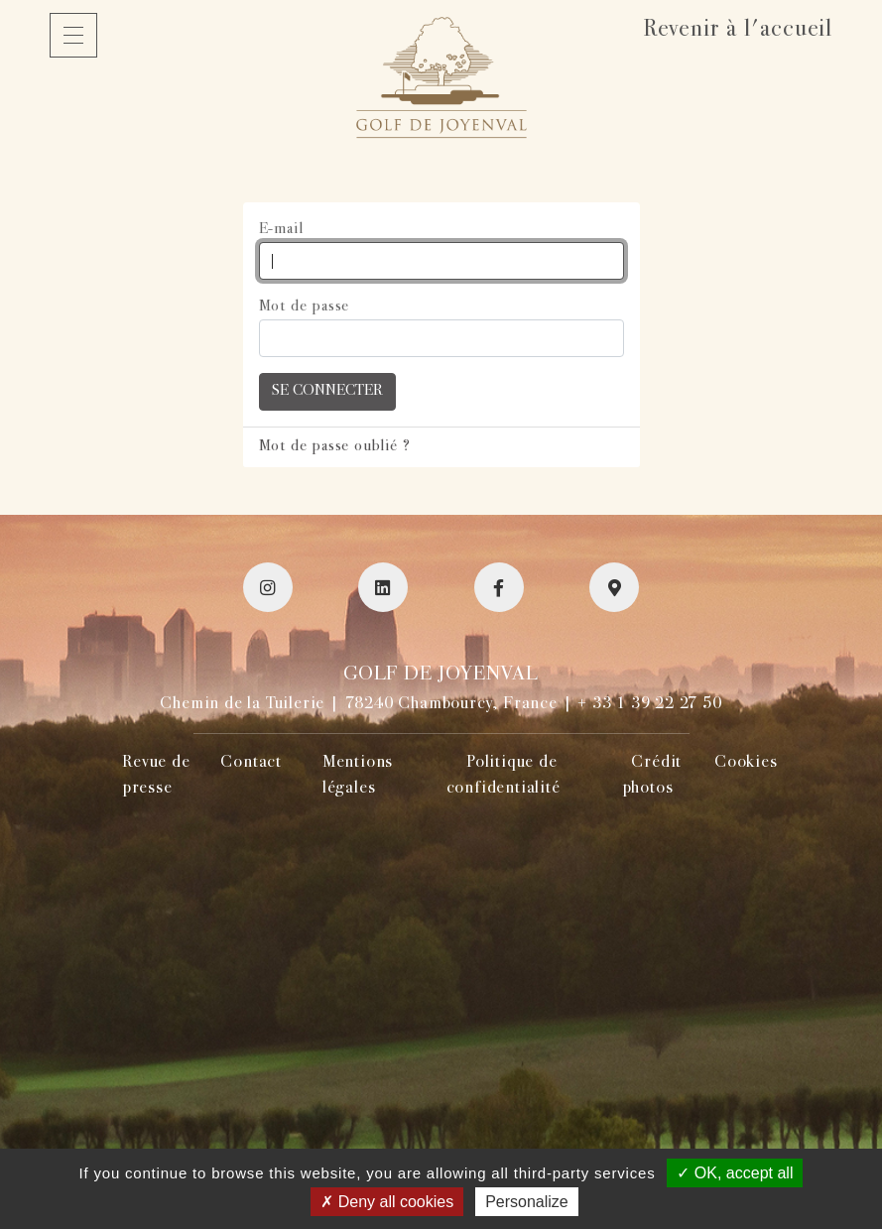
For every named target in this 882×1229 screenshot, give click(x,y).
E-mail (281, 229)
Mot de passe (304, 307)
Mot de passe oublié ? (335, 446)
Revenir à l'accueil (737, 30)
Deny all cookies (386, 1201)
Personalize (526, 1201)
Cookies (746, 763)
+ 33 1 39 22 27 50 (649, 704)
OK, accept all (735, 1173)
